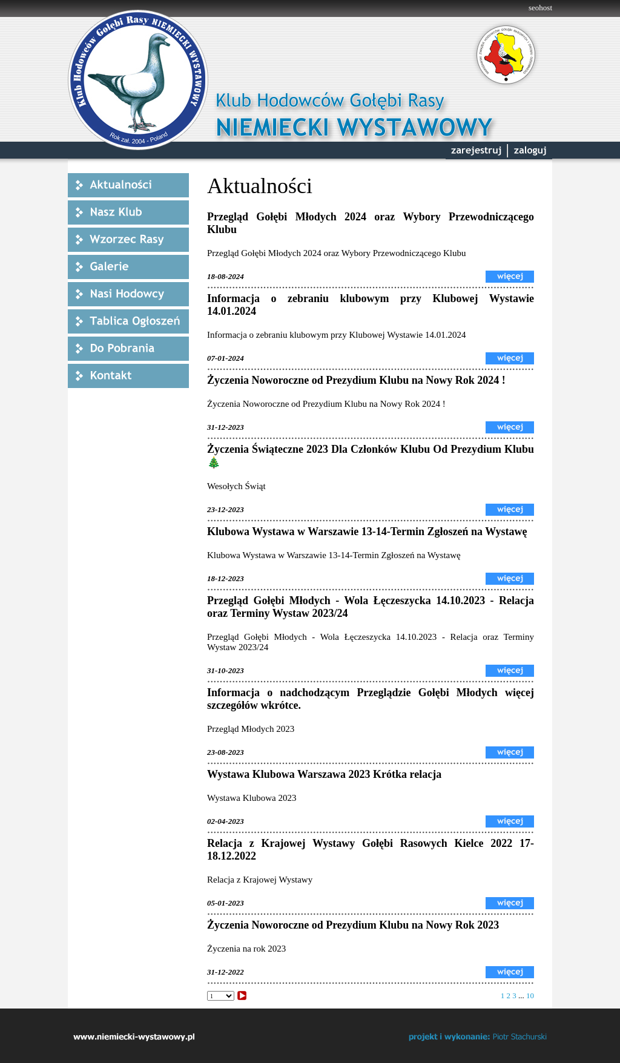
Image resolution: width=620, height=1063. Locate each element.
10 (530, 995)
